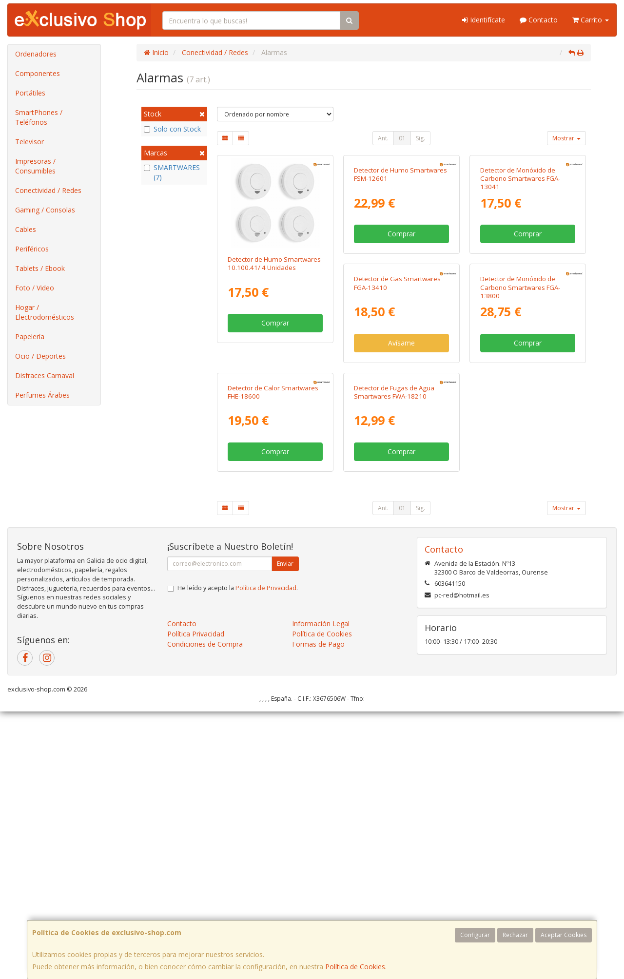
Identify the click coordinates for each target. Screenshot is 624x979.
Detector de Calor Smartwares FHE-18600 (525, 461)
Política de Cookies (355, 966)
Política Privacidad (195, 901)
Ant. (383, 138)
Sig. (420, 138)
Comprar (275, 322)
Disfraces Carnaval (44, 375)
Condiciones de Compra (205, 911)
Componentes (37, 73)
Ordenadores (36, 53)
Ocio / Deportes (40, 356)
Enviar (285, 831)
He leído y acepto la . (237, 855)
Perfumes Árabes (42, 395)
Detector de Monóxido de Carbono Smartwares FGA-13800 (394, 466)
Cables (25, 229)
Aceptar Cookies (563, 935)
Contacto (539, 19)
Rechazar (515, 935)
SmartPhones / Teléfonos (38, 117)
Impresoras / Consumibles (35, 165)
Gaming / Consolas (45, 209)
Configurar (475, 935)
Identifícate (483, 19)
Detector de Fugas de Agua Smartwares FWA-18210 (268, 659)
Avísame (275, 521)
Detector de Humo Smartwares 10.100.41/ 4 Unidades (274, 263)
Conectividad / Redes (48, 190)
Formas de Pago (318, 911)
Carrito (590, 19)
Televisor (29, 141)
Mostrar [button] (566, 138)
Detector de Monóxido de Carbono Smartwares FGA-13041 (520, 268)
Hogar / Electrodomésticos (44, 312)
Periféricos (32, 248)
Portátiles (30, 92)
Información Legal (321, 891)
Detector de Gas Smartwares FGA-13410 (271, 461)
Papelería (29, 336)
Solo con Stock (172, 129)
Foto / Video (34, 287)
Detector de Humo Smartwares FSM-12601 (400, 263)
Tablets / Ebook (40, 268)
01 (402, 138)
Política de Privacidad (265, 855)
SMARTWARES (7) (172, 172)
